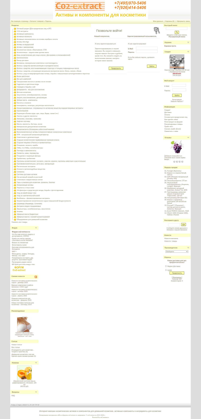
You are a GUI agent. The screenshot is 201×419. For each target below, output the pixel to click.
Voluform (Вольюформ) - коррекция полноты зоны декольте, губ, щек (24, 335)
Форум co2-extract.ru (21, 232)
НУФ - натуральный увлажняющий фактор (33, 134)
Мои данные (158, 21)
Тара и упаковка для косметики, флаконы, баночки (36, 182)
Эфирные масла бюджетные (27, 214)
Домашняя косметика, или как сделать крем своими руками (23, 355)
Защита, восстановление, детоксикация (32, 97)
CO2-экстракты (22, 31)
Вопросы (15, 392)
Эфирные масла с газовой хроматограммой (33, 217)
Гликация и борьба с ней (26, 87)
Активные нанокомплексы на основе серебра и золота (37, 39)
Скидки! (167, 110)
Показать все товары (19, 222)
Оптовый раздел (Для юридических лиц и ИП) (34, 28)
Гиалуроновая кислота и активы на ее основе (34, 81)
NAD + (14, 251)
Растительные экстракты (26, 166)
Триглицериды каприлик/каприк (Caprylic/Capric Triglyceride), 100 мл (176, 193)
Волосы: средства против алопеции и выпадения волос (38, 66)
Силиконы (20, 172)
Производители (171, 248)
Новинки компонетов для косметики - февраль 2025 (21, 299)
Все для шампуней (24, 79)
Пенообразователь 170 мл (177, 180)
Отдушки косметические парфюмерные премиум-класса (38, 140)
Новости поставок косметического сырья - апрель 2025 (24, 295)
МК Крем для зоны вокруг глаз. (23, 264)
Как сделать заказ (171, 119)
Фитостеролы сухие (19, 245)
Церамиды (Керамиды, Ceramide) (29, 203)
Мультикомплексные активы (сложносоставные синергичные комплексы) (44, 132)
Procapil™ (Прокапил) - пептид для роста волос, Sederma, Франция (176, 207)
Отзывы (168, 137)
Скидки (167, 52)
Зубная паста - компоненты (27, 100)
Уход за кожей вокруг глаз (26, 193)
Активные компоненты (25, 34)
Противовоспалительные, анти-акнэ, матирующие (35, 164)
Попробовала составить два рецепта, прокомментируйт (22, 259)
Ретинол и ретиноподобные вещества (31, 169)
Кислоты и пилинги (24, 103)
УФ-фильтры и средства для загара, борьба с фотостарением (40, 190)
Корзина (168, 42)
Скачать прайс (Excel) (172, 129)
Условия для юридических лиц (175, 117)
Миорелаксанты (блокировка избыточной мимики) (35, 129)
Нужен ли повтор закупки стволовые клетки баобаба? (22, 239)
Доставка (167, 112)
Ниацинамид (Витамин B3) (177, 198)
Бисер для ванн (22, 60)
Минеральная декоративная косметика (31, 127)
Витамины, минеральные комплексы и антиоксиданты (37, 63)
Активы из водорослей (25, 44)
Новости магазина (171, 238)
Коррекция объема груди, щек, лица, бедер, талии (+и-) (37, 113)
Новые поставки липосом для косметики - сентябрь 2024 (23, 303)
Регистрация (177, 99)
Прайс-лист (168, 126)
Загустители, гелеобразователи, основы (32, 95)
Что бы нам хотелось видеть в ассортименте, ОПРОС (23, 235)
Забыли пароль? (177, 101)
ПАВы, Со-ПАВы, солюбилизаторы (30, 148)
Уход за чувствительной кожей (28, 195)
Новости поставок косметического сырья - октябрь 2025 (24, 290)
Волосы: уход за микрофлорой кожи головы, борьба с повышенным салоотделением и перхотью (53, 74)
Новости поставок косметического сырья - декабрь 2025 (24, 281)
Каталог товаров (37, 21)
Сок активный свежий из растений (29, 177)
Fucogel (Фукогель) (174, 171)
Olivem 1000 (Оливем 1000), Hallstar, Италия (177, 214)
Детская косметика (24, 92)
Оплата (167, 115)
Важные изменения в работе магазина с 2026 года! (22, 286)
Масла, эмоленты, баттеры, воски (29, 124)
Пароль (48, 21)
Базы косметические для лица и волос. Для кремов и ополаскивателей (43, 55)
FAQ (13, 395)
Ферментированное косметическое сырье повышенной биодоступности (44, 201)
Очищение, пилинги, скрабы (27, 145)
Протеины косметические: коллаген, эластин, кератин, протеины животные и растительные (51, 161)
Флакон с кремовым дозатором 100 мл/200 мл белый (176, 201)
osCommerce (104, 417)
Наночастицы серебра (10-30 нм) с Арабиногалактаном (176, 71)
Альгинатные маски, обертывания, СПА (32, 50)
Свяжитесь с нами (171, 131)
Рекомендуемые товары (173, 124)
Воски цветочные (23, 76)
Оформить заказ (183, 21)
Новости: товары (170, 241)
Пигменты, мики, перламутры (28, 153)
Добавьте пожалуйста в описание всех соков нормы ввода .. (174, 157)
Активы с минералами (25, 47)
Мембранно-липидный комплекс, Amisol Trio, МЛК (177, 189)
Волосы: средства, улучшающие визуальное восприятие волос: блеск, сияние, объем (49, 71)
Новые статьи (17, 345)
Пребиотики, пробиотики (26, 158)
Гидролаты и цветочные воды (28, 84)
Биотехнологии (22, 58)
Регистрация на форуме (173, 122)
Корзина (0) (169, 21)
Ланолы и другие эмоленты (27, 116)
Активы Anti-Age (23, 42)
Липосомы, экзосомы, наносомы (29, 119)
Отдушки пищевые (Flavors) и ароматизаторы (34, 142)
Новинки (15, 363)
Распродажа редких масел (22, 262)
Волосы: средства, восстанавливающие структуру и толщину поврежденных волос (48, 68)
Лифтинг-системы (23, 121)
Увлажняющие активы (25, 185)
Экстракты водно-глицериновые (29, 206)
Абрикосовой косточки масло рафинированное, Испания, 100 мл (24, 382)
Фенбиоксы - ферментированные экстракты (33, 198)
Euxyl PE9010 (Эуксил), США (178, 211)
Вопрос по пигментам (20, 242)
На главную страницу (19, 21)
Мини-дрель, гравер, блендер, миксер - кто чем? (23, 254)
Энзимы (20, 211)
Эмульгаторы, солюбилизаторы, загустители (33, 209)
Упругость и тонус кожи (25, 188)
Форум (14, 228)
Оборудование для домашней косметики (32, 219)
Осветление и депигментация (28, 137)
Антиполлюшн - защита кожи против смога (33, 52)
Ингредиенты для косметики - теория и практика (23, 351)
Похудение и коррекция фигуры (29, 156)
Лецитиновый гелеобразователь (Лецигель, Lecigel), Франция (178, 184)
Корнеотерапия (22, 111)
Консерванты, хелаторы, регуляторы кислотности (35, 105)
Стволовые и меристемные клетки (30, 180)
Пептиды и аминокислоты (26, 150)
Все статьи (16, 347)
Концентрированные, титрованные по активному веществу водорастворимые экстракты (50, 108)
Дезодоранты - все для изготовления (30, 89)
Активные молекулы (24, 36)
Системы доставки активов (27, 174)
